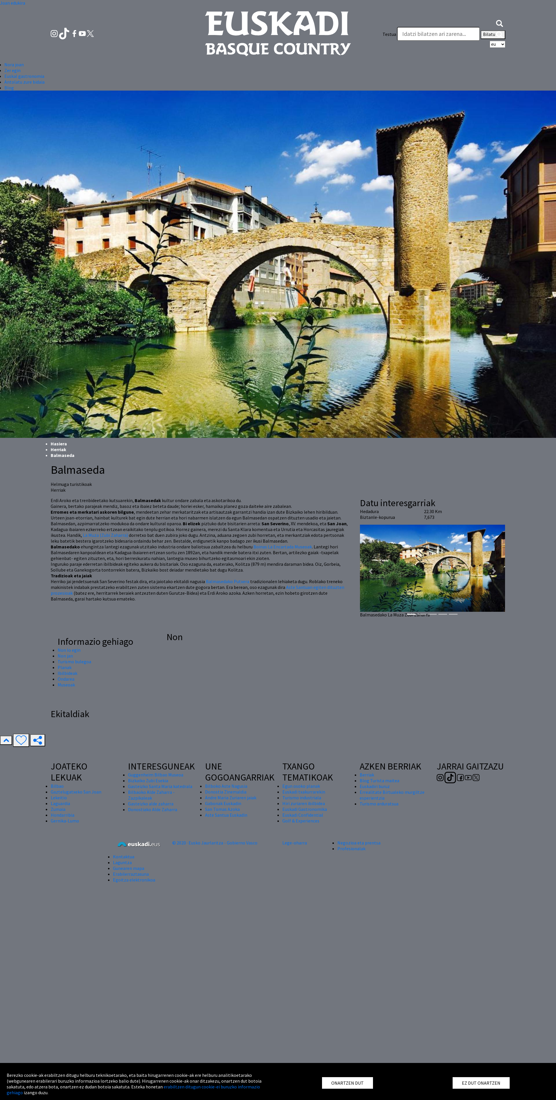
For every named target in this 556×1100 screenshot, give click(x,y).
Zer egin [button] (12, 70)
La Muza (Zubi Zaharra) (105, 535)
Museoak (66, 685)
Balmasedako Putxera (227, 581)
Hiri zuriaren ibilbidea (303, 803)
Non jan (65, 656)
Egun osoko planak (301, 786)
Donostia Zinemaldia (225, 792)
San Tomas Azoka (222, 809)
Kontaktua (123, 857)
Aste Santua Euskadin (226, 815)
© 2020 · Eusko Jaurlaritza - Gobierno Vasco (214, 843)
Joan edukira (12, 3)
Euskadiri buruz (375, 786)
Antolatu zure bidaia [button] (24, 82)
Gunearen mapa (128, 868)
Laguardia (60, 803)
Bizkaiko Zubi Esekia (148, 780)
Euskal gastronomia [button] (24, 76)
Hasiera (59, 444)
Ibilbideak (67, 673)
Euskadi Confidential (302, 815)
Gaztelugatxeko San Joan (76, 792)
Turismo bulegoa (74, 661)
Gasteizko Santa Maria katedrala (160, 786)
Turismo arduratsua (379, 804)
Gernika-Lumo (65, 821)
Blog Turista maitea (379, 780)
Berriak (367, 775)
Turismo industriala (301, 797)
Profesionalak (351, 848)
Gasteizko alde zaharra (150, 804)
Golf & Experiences (300, 821)
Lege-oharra (294, 843)
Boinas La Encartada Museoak (282, 547)
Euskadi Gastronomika (304, 809)
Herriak (58, 449)
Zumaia (58, 809)
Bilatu (493, 34)
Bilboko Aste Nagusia (226, 786)
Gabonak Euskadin (223, 803)
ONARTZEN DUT (347, 1083)
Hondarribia (62, 815)
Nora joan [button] (14, 64)
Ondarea (66, 679)
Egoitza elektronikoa (134, 880)
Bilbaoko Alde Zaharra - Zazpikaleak (151, 795)
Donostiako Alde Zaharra (152, 809)
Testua (389, 34)
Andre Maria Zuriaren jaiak (230, 797)
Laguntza (122, 862)
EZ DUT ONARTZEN (481, 1083)
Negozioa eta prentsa (359, 843)
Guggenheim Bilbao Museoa (155, 775)
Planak (65, 667)
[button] (499, 22)
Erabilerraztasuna (131, 874)
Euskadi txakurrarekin (303, 792)
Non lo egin (69, 650)
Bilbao (57, 786)
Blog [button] (9, 88)
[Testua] (438, 34)
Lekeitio (59, 797)
